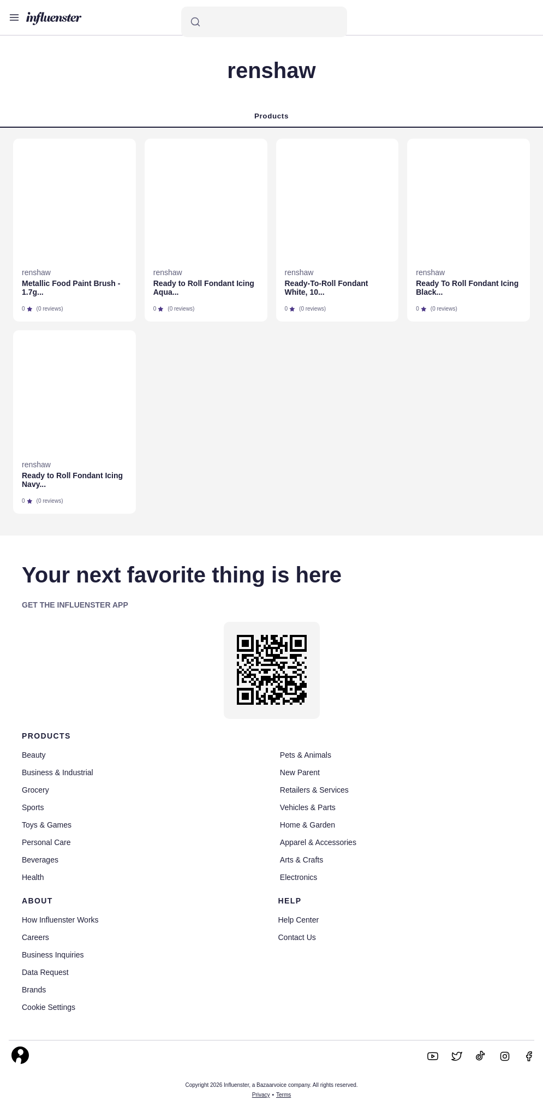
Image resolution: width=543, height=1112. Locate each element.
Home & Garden (307, 824)
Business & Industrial (57, 772)
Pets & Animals (305, 755)
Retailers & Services (314, 790)
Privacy (261, 1095)
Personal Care (46, 842)
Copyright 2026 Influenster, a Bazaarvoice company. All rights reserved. (271, 1085)
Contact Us (297, 937)
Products (271, 116)
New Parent (300, 772)
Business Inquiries (53, 954)
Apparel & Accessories (318, 842)
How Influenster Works (60, 919)
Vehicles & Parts (308, 807)
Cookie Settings (48, 1007)
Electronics (298, 877)
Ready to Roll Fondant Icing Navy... (72, 480)
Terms (283, 1095)
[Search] (264, 22)
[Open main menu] (14, 17)
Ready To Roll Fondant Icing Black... (467, 287)
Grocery (35, 790)
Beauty (34, 755)
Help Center (298, 919)
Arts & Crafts (301, 859)
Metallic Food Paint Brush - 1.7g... (71, 287)
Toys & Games (46, 824)
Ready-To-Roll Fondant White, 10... (326, 287)
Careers (35, 937)
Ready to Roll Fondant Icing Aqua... (203, 287)
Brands (34, 989)
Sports (33, 807)
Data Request (45, 972)
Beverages (40, 859)
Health (33, 877)
